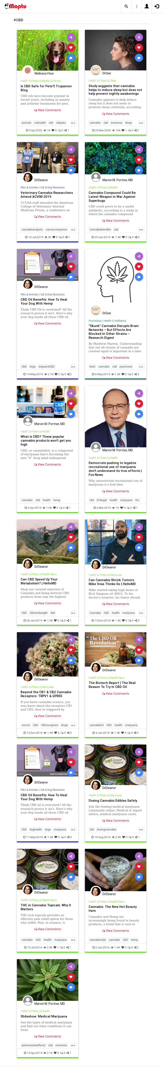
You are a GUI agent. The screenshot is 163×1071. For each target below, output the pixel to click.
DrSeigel (102, 500)
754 (116, 130)
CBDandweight (39, 612)
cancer (25, 725)
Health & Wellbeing (115, 320)
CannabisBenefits (100, 229)
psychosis (126, 366)
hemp (56, 500)
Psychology (95, 320)
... (73, 122)
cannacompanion (56, 229)
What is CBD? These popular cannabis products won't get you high (46, 440)
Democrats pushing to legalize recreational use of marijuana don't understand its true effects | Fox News (115, 469)
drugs (64, 725)
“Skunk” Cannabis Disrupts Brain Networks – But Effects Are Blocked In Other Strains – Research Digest (114, 332)
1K (46, 130)
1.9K (48, 620)
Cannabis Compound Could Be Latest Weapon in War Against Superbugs (112, 197)
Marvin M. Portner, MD (117, 180)
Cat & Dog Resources (52, 187)
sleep (128, 122)
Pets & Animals (29, 187)
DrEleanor (41, 180)
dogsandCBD (47, 366)
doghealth (36, 829)
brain (92, 366)
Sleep (113, 80)
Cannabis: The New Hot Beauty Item (113, 909)
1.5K (115, 733)
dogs (33, 366)
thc (137, 500)
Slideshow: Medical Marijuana (44, 1016)
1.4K (116, 237)
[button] (126, 7)
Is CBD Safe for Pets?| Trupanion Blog (46, 88)
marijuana (126, 500)
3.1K (48, 1053)
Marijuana (116, 575)
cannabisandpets (32, 229)
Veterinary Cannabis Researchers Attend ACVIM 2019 (47, 195)
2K (48, 237)
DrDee (106, 73)
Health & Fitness (30, 80)
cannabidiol (97, 725)
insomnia (116, 122)
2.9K (116, 837)
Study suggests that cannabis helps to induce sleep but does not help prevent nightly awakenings (115, 90)
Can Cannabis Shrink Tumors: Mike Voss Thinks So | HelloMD (112, 582)
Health (114, 187)
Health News (49, 574)
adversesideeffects (33, 1045)
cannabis (95, 122)
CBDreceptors (49, 725)
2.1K (49, 374)
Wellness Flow (44, 73)
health (46, 500)
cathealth (40, 122)
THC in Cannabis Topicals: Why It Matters (46, 907)
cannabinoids (98, 939)
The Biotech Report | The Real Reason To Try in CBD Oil (112, 685)
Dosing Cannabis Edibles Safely (113, 800)
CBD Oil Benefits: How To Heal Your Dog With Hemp (44, 301)
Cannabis (95, 612)
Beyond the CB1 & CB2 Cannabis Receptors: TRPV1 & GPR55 (46, 694)
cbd (51, 122)
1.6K (47, 508)
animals (26, 122)
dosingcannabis (106, 829)
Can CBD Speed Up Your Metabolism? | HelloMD (39, 581)
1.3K (115, 374)
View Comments (47, 110)
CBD (24, 366)
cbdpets (61, 122)
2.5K (47, 947)
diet (52, 612)
